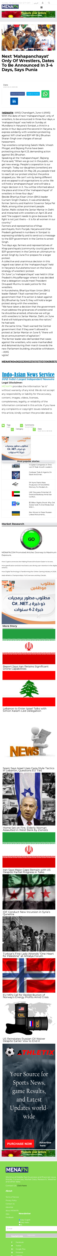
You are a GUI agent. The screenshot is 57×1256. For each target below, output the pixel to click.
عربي (36, 3)
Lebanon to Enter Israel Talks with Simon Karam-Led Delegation (24, 713)
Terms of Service (12, 1195)
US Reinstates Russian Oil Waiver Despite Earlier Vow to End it (23, 1037)
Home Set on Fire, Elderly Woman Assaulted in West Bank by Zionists (25, 830)
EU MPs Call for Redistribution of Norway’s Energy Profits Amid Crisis (25, 994)
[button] (42, 3)
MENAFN (7, 117)
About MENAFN (12, 1208)
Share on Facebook (17, 98)
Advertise (9, 1205)
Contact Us (10, 1201)
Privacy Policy (11, 1198)
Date (5, 89)
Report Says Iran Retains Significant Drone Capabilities (25, 671)
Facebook (17, 1240)
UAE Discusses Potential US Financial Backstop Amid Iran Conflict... (40, 499)
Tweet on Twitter (33, 98)
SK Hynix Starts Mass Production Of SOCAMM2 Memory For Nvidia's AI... (39, 489)
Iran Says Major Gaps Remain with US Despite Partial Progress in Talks (26, 872)
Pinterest (17, 1250)
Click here (22, 1183)
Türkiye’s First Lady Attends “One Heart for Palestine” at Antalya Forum (27, 954)
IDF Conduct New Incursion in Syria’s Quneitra (26, 913)
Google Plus (18, 1247)
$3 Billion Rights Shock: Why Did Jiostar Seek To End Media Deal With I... (42, 509)
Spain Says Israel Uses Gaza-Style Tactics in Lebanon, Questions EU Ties (28, 771)
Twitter (16, 1243)
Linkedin (16, 1253)
